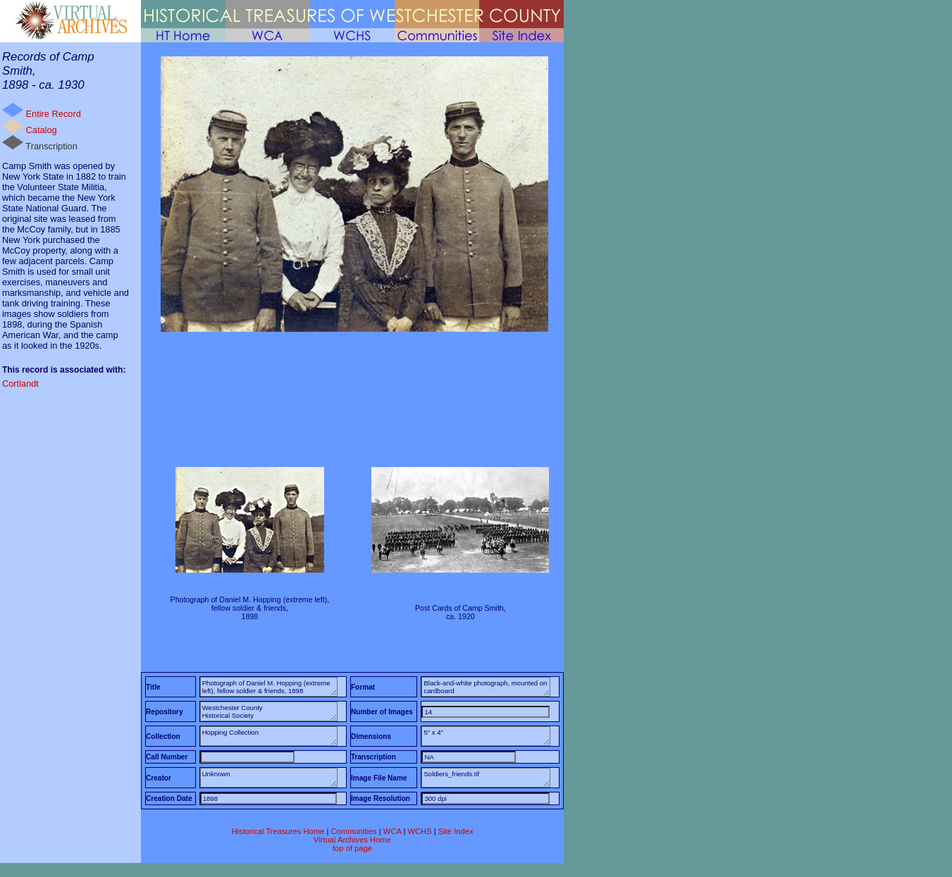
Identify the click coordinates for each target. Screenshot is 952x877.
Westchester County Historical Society (269, 711)
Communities (353, 831)
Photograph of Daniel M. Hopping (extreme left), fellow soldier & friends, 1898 (269, 687)
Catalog (29, 127)
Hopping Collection (269, 736)
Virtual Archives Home (352, 839)
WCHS (419, 831)
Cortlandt (20, 383)
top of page (352, 848)
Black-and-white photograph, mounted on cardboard (485, 687)
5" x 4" (485, 736)
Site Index (456, 831)
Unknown (269, 778)
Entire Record (41, 111)
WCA (392, 831)
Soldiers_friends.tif (485, 778)
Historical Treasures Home (277, 831)
